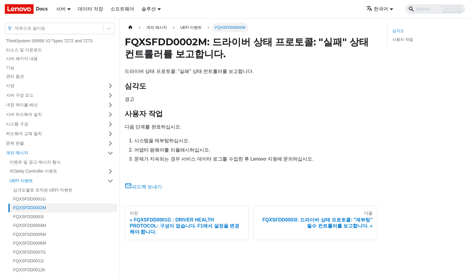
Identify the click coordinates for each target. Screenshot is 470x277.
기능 (10, 67)
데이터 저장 (90, 8)
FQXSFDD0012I (28, 260)
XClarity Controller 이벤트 (33, 171)
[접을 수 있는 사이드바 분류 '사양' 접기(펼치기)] (110, 86)
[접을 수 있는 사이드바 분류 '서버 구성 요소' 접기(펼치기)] (110, 95)
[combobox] (15, 28)
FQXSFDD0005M (29, 234)
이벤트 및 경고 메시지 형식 (35, 162)
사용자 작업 (402, 39)
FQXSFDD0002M (29, 207)
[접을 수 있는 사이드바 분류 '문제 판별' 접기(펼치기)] (110, 143)
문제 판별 (15, 143)
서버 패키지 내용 (22, 58)
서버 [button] (61, 8)
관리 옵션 (15, 76)
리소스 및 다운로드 (24, 49)
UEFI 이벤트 (21, 180)
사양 (10, 85)
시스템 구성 (17, 124)
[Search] (435, 9)
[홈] (130, 27)
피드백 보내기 (143, 186)
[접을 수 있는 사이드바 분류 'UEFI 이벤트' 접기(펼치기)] (110, 181)
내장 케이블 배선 (22, 104)
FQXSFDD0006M (29, 243)
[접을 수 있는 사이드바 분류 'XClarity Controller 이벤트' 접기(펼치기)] (110, 171)
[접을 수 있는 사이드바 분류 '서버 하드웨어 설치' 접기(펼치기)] (110, 114)
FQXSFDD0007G (29, 252)
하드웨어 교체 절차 (24, 133)
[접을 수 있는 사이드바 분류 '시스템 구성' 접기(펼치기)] (110, 124)
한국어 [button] (377, 8)
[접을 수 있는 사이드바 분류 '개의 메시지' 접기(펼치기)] (110, 153)
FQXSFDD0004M (29, 225)
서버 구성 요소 (20, 95)
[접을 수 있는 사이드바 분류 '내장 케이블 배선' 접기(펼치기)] (110, 105)
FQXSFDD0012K (29, 269)
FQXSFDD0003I (28, 216)
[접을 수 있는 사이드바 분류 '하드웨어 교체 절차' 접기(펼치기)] (110, 134)
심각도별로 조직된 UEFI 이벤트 (43, 190)
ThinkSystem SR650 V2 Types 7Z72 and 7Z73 (49, 40)
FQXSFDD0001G (29, 199)
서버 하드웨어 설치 (24, 114)
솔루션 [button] (148, 8)
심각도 (398, 31)
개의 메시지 (17, 152)
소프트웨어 (122, 8)
